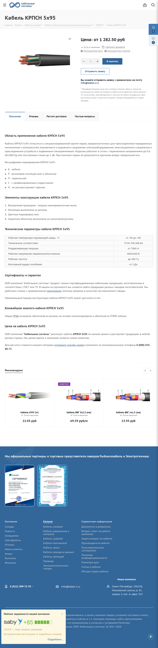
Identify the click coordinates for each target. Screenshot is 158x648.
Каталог (48, 521)
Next (150, 371)
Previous (145, 371)
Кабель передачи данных (58, 552)
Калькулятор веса (93, 51)
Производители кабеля (95, 543)
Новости (10, 531)
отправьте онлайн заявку (69, 345)
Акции (8, 553)
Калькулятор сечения (118, 51)
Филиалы (10, 562)
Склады (9, 526)
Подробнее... (55, 639)
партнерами (54, 290)
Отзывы (9, 544)
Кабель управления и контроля (56, 533)
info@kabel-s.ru (90, 82)
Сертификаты (13, 540)
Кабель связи (51, 547)
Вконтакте (151, 636)
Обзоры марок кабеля (94, 571)
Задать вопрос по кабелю (96, 538)
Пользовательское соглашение (92, 549)
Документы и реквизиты (96, 526)
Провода (48, 561)
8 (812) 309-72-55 (20, 586)
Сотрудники (12, 535)
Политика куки (90, 562)
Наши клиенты (13, 549)
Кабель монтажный (55, 543)
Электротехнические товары (55, 567)
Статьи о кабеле (91, 566)
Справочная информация (96, 521)
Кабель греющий (53, 556)
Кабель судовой (53, 538)
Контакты (10, 558)
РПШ (16, 316)
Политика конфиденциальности (94, 556)
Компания (11, 521)
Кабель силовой (53, 526)
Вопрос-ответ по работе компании (95, 533)
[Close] (62, 613)
